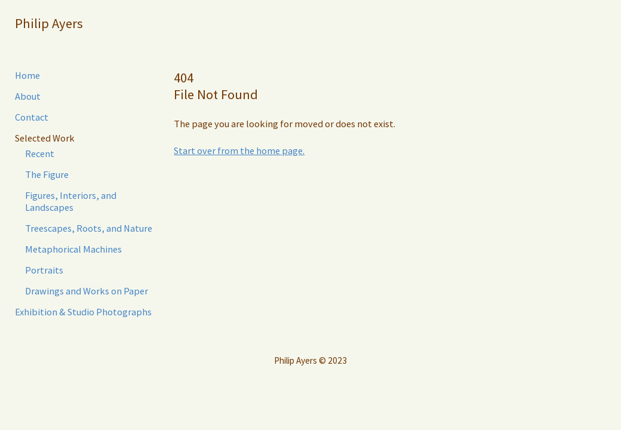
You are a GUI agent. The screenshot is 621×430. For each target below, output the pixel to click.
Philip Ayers (49, 23)
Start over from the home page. (239, 150)
